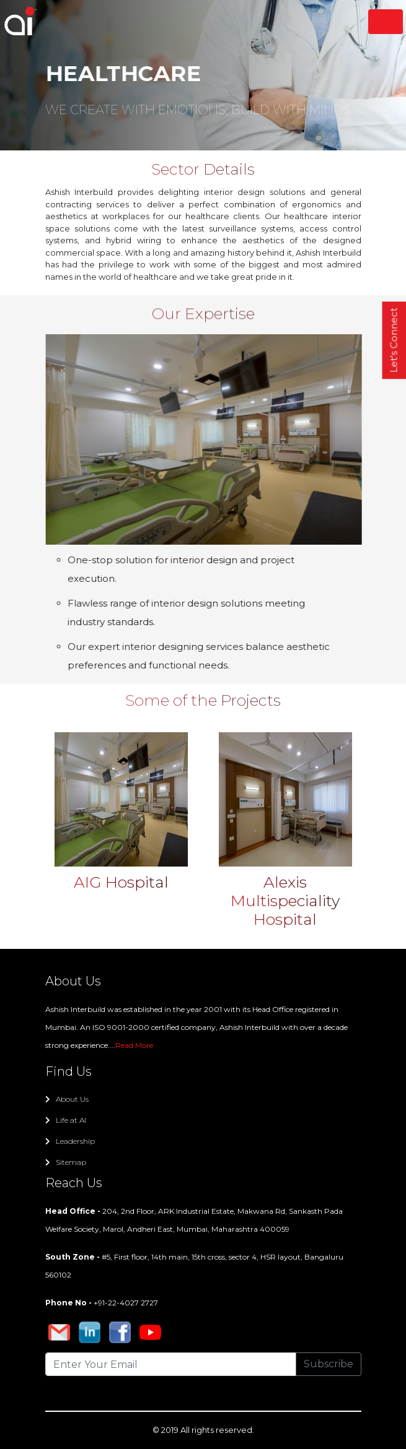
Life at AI (65, 1120)
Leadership (70, 1141)
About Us (67, 1099)
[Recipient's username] (170, 1364)
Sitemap (65, 1162)
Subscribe (328, 1364)
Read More (134, 1045)
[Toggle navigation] (385, 21)
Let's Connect (394, 340)
